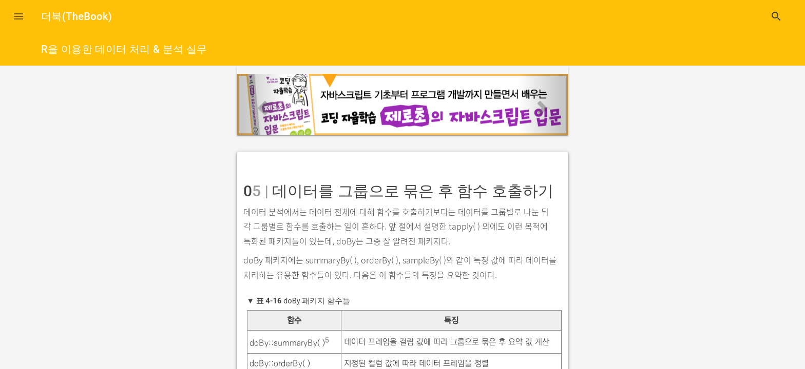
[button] (18, 16)
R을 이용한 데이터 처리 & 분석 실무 (124, 49)
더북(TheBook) (76, 16)
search (776, 16)
